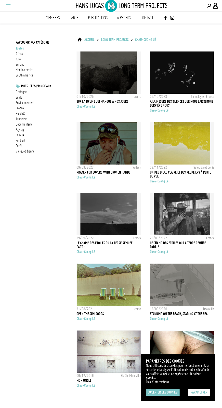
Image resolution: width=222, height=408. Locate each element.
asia (18, 59)
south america (24, 75)
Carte (73, 17)
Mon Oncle (84, 380)
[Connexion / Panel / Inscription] (215, 5)
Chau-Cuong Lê (145, 40)
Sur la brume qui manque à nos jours (102, 101)
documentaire (24, 124)
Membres (53, 17)
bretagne (21, 92)
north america (24, 70)
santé (19, 97)
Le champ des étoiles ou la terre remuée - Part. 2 (179, 245)
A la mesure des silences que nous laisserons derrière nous (181, 103)
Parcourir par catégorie (32, 42)
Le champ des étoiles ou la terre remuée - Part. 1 (106, 245)
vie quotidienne (25, 151)
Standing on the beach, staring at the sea (179, 314)
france (20, 108)
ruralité (20, 113)
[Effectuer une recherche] (208, 5)
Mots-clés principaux (36, 86)
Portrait (20, 140)
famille (20, 135)
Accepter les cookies (162, 392)
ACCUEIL (89, 40)
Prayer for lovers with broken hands (103, 172)
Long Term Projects (115, 40)
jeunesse (21, 119)
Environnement (25, 103)
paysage (20, 130)
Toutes (20, 48)
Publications (98, 17)
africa (19, 53)
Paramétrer (199, 392)
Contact (147, 17)
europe (20, 64)
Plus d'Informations (157, 382)
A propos (124, 17)
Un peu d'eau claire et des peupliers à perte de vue (180, 174)
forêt (19, 146)
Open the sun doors (90, 314)
